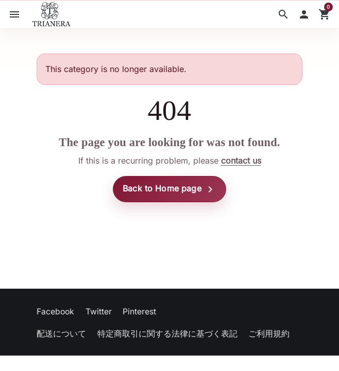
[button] (283, 14)
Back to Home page (169, 189)
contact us (241, 160)
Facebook (55, 311)
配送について (61, 334)
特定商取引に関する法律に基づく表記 (167, 334)
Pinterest (139, 311)
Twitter (99, 311)
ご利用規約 (269, 334)
